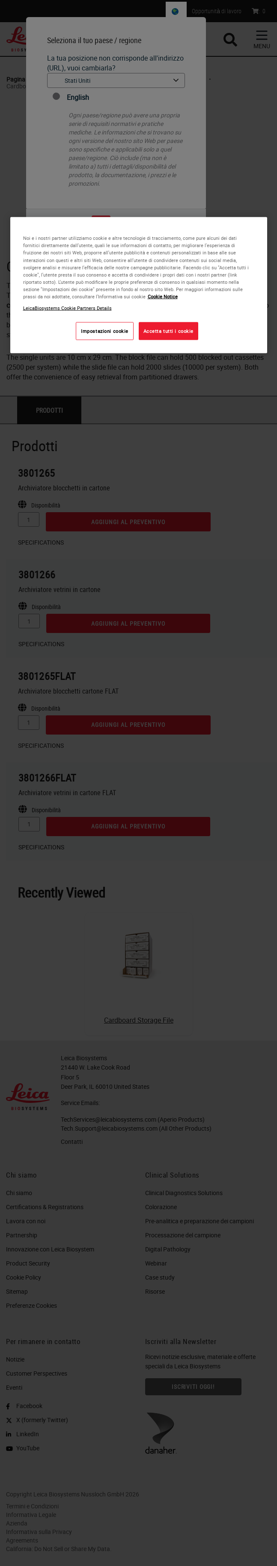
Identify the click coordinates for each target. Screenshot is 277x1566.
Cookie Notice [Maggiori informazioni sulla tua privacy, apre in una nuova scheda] (163, 296)
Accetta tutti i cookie (168, 331)
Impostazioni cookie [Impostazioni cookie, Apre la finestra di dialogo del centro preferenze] (104, 331)
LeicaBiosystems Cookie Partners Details (67, 307)
